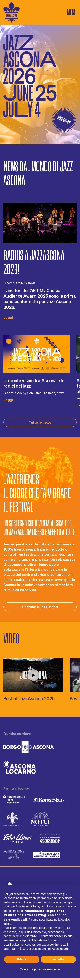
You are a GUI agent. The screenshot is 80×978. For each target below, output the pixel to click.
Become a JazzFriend (40, 607)
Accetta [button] (58, 959)
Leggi (8, 317)
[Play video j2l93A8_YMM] (33, 675)
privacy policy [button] (19, 902)
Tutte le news (40, 422)
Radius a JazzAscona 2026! (33, 262)
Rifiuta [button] (21, 959)
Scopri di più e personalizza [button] (40, 969)
